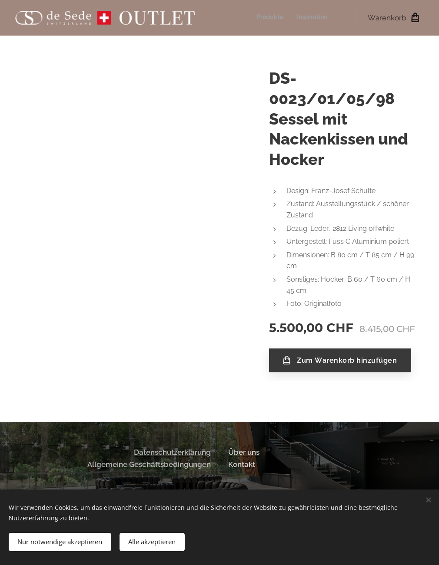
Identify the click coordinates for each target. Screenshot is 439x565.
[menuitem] (315, 18)
